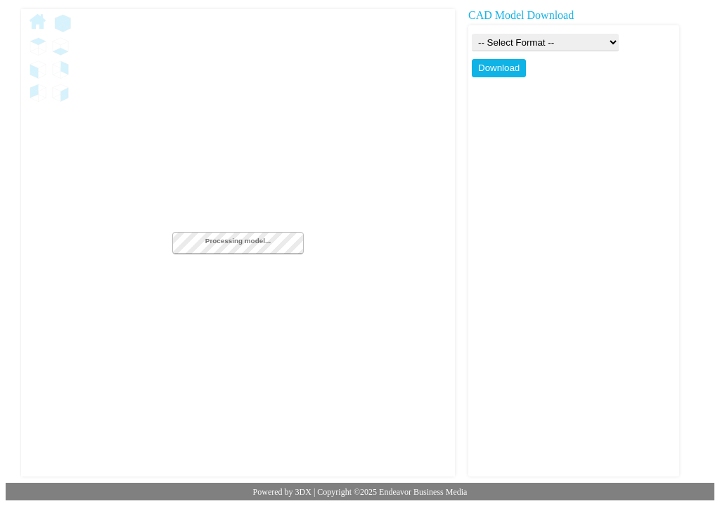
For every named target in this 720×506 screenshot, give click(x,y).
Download (499, 68)
